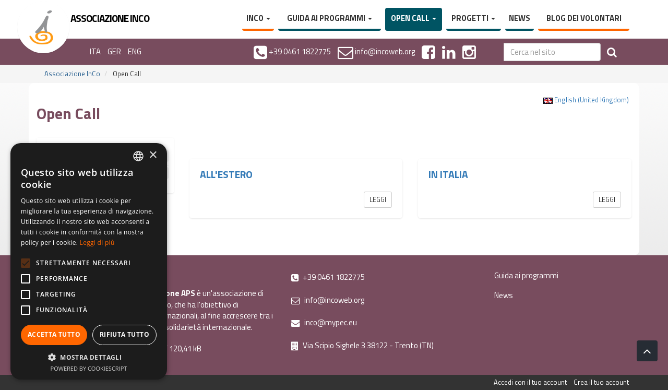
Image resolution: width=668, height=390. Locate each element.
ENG (134, 51)
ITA (95, 51)
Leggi (377, 199)
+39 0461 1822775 (328, 277)
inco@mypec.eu (324, 322)
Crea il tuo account (601, 382)
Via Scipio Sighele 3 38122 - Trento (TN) (362, 345)
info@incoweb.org (327, 300)
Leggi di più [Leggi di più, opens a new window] (97, 242)
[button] (89, 357)
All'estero (226, 174)
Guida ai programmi (329, 18)
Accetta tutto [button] (54, 334)
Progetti (473, 18)
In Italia (448, 174)
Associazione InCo (72, 73)
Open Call (413, 18)
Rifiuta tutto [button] (124, 334)
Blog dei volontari (584, 18)
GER (114, 51)
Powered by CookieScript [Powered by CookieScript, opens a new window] (89, 368)
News (519, 18)
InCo (258, 18)
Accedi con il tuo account (530, 382)
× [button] (153, 155)
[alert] (88, 261)
